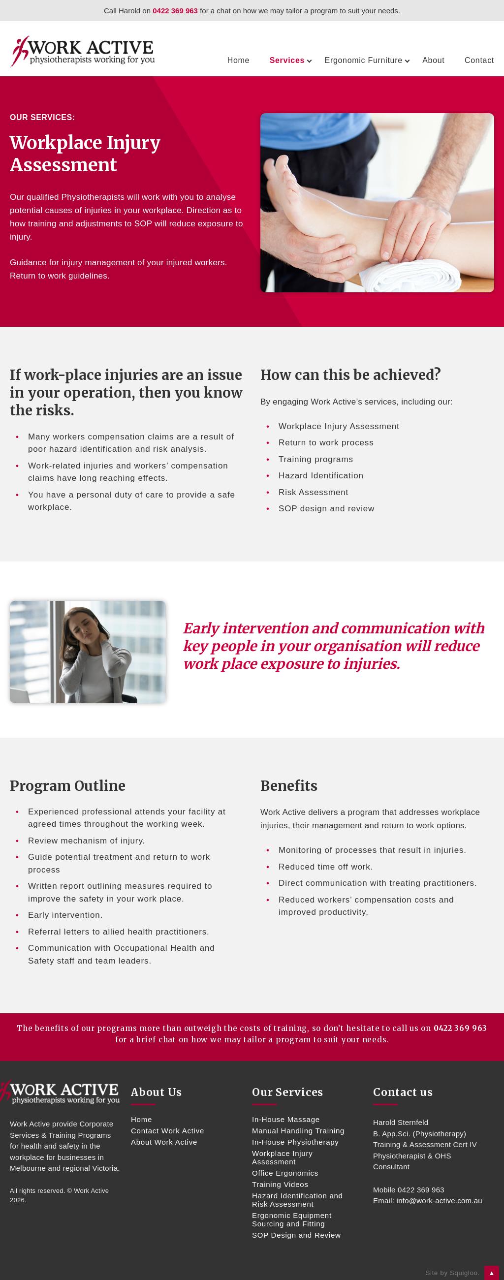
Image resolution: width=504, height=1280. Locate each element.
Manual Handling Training (298, 1130)
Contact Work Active (167, 1130)
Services (287, 60)
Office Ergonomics (285, 1173)
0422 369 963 (175, 10)
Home (238, 60)
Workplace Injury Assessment (282, 1157)
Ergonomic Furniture (364, 60)
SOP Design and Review (296, 1235)
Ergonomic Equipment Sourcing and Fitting (292, 1219)
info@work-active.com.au (439, 1200)
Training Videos (280, 1184)
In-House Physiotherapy (295, 1142)
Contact (479, 60)
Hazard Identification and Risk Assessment (297, 1199)
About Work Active (164, 1142)
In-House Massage (286, 1119)
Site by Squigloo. (453, 1273)
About (433, 60)
